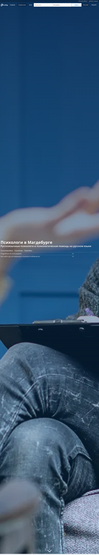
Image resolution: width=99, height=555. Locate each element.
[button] (37, 253)
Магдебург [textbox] (57, 5)
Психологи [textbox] (38, 5)
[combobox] (43, 5)
